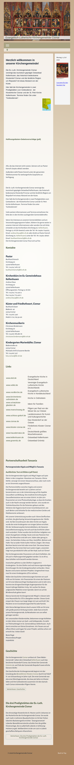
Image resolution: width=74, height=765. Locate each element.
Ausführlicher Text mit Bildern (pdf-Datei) (22, 472)
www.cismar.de (12, 421)
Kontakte (10, 247)
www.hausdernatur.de (15, 433)
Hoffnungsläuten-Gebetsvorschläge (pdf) (23, 139)
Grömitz (9, 665)
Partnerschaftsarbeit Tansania (21, 460)
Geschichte (11, 651)
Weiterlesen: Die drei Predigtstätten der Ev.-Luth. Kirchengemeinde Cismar (28, 737)
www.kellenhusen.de (15, 437)
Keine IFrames (62, 79)
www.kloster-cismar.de (15, 427)
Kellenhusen (43, 228)
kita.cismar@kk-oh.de (14, 356)
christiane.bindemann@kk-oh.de (18, 336)
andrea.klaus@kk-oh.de (19, 233)
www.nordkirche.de (14, 392)
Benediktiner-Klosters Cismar (27, 674)
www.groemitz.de (13, 441)
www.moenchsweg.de (15, 410)
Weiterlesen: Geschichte (16, 689)
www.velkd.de (12, 385)
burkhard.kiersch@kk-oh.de (21, 238)
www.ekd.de (11, 378)
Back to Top (62, 753)
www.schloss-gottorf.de (16, 415)
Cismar (25, 657)
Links (8, 366)
